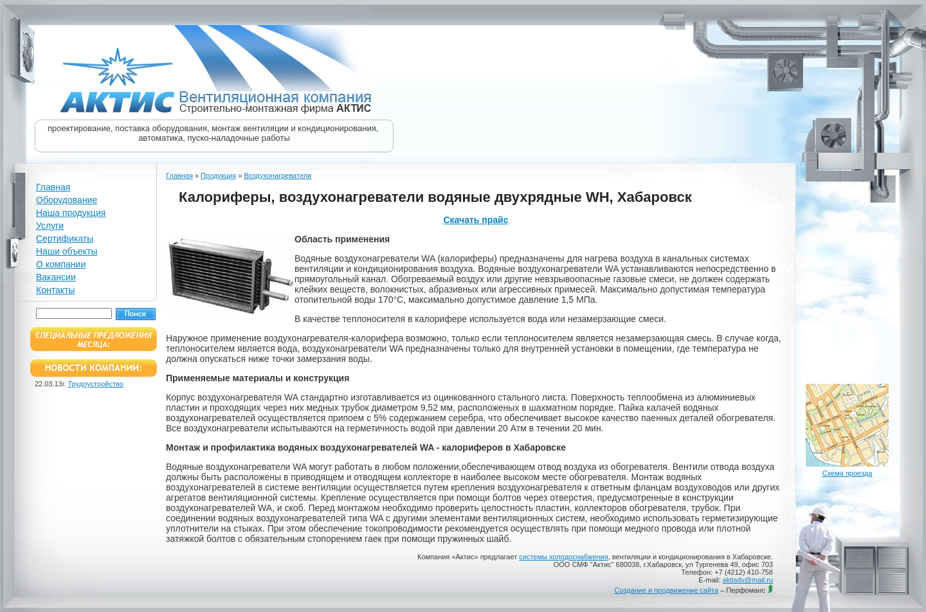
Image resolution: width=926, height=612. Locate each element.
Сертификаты (64, 238)
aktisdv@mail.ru (748, 580)
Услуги (50, 226)
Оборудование (66, 200)
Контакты (55, 290)
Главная (53, 187)
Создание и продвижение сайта (666, 590)
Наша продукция (70, 213)
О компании (61, 264)
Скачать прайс (475, 220)
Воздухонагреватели (277, 175)
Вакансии (56, 277)
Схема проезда (847, 473)
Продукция (218, 175)
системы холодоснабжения (563, 557)
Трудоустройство (95, 384)
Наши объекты (66, 251)
